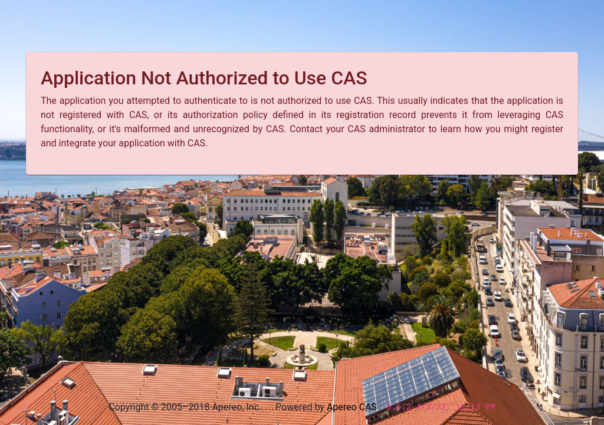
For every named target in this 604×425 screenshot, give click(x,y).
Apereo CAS (352, 407)
